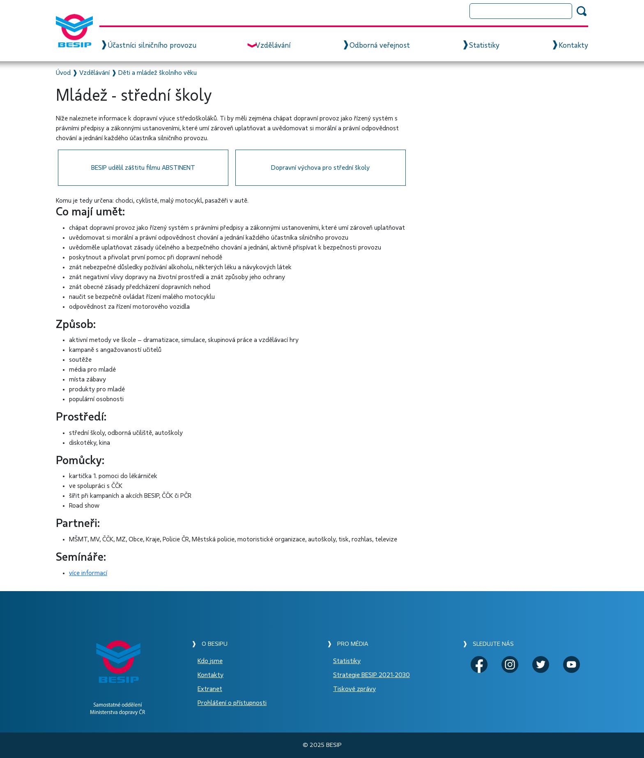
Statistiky (484, 45)
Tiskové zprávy (354, 689)
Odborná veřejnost (380, 45)
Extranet (210, 689)
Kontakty (573, 45)
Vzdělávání (272, 45)
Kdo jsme (210, 661)
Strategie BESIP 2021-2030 (371, 675)
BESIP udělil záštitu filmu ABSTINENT (143, 167)
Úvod (63, 72)
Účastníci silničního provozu (152, 45)
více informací (88, 573)
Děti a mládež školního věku (157, 72)
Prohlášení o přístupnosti (232, 703)
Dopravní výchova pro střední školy (320, 167)
